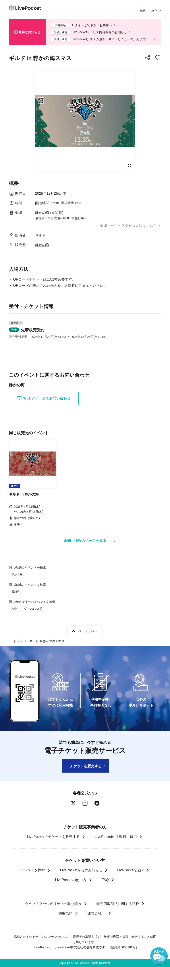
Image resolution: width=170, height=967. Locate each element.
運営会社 (96, 913)
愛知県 (15, 591)
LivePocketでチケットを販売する (53, 837)
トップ (18, 641)
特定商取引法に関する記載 (118, 904)
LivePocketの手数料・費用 (116, 837)
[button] (85, 330)
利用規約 (65, 913)
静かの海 (42, 245)
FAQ (105, 880)
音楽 (14, 608)
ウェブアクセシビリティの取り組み (53, 904)
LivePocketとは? (130, 870)
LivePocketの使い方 (71, 880)
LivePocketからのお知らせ (81, 870)
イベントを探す (32, 870)
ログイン (155, 10)
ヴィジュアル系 (33, 608)
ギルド (40, 235)
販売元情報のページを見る (85, 541)
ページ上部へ (87, 631)
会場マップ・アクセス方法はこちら (128, 226)
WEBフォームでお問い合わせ (43, 398)
